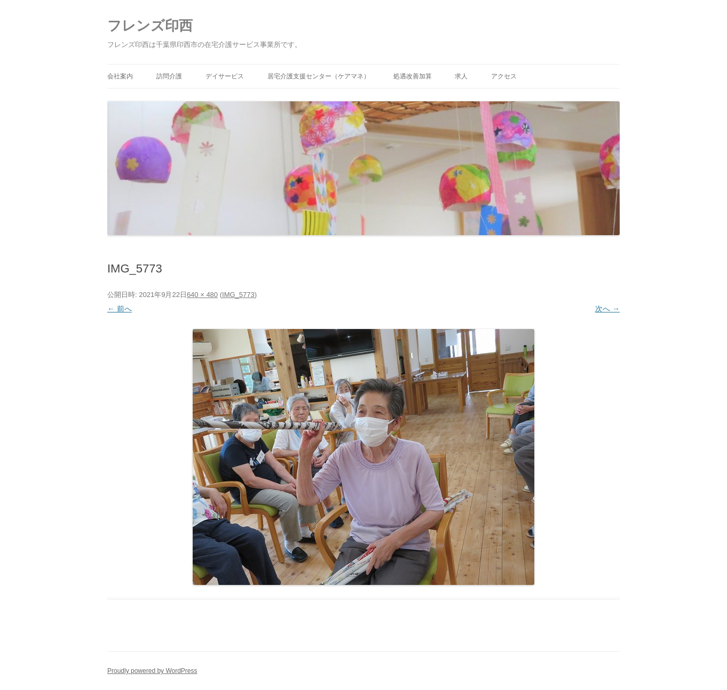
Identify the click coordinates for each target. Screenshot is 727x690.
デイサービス (225, 76)
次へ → (607, 308)
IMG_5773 (238, 295)
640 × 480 (202, 295)
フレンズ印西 (150, 26)
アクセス (504, 76)
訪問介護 (169, 76)
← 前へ (119, 308)
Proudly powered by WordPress (152, 671)
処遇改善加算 (412, 76)
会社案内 (120, 76)
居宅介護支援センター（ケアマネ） (318, 76)
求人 (461, 76)
